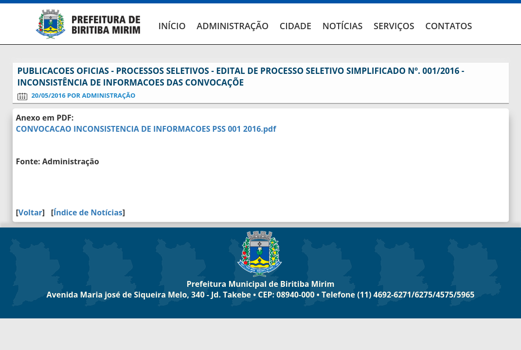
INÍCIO (172, 26)
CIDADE (295, 26)
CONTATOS (448, 26)
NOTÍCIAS (343, 26)
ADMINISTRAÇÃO (233, 26)
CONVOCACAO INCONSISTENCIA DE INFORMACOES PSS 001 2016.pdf (146, 128)
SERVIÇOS (394, 26)
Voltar (30, 212)
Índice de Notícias (88, 212)
